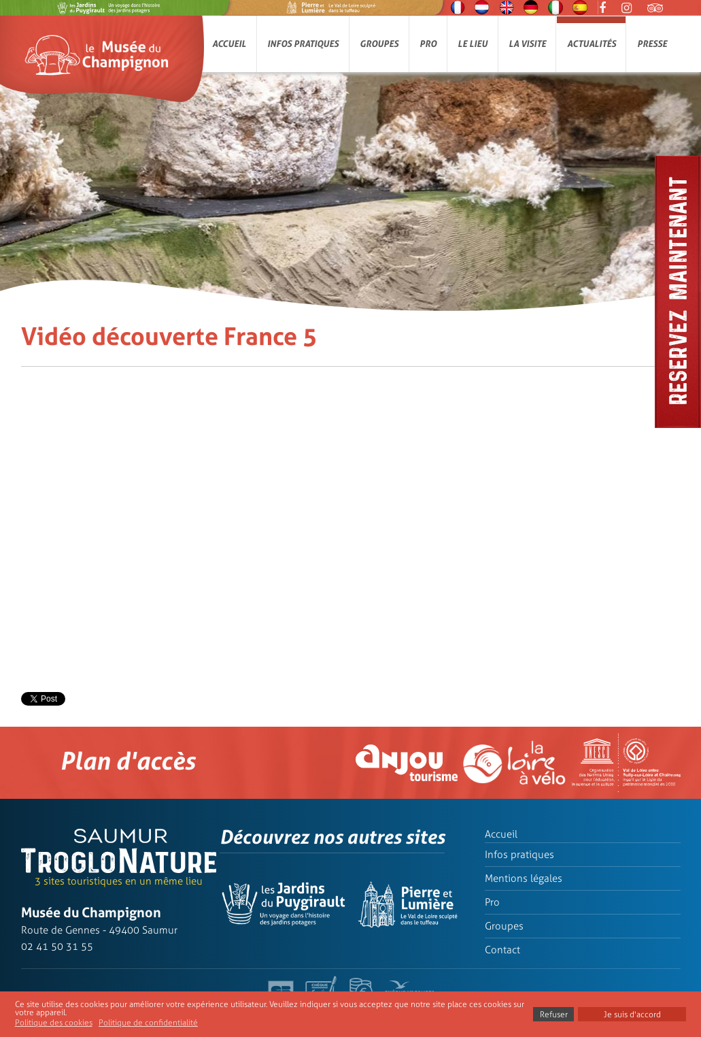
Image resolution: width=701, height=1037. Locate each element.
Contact (502, 950)
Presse (652, 43)
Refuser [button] (554, 1014)
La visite (527, 43)
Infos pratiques (303, 43)
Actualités (591, 43)
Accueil (229, 43)
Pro (428, 43)
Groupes (379, 43)
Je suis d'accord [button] (632, 1014)
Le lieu (473, 43)
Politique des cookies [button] (53, 1022)
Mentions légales (523, 878)
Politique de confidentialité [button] (148, 1022)
